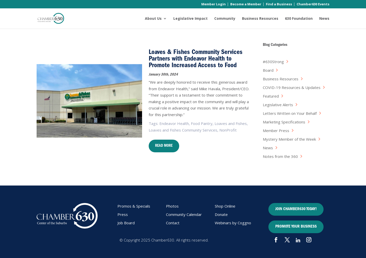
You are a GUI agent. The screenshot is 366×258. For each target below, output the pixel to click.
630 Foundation (299, 19)
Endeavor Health (174, 123)
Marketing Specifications (284, 121)
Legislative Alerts (278, 104)
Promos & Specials (133, 206)
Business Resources (260, 19)
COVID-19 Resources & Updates (292, 87)
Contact (172, 222)
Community (224, 19)
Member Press (276, 130)
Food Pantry (201, 123)
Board (268, 70)
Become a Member (245, 4)
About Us (153, 19)
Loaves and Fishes (231, 123)
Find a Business (279, 4)
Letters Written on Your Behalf (290, 113)
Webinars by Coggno (233, 222)
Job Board (126, 222)
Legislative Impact (190, 19)
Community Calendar (184, 214)
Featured (271, 96)
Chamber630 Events (313, 4)
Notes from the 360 (280, 156)
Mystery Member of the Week (289, 139)
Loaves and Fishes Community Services (183, 130)
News (324, 19)
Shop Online (225, 206)
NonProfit (228, 130)
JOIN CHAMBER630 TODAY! (296, 209)
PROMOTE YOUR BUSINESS (296, 227)
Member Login (213, 4)
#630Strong (273, 61)
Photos (172, 206)
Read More (164, 146)
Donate (221, 214)
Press (122, 214)
